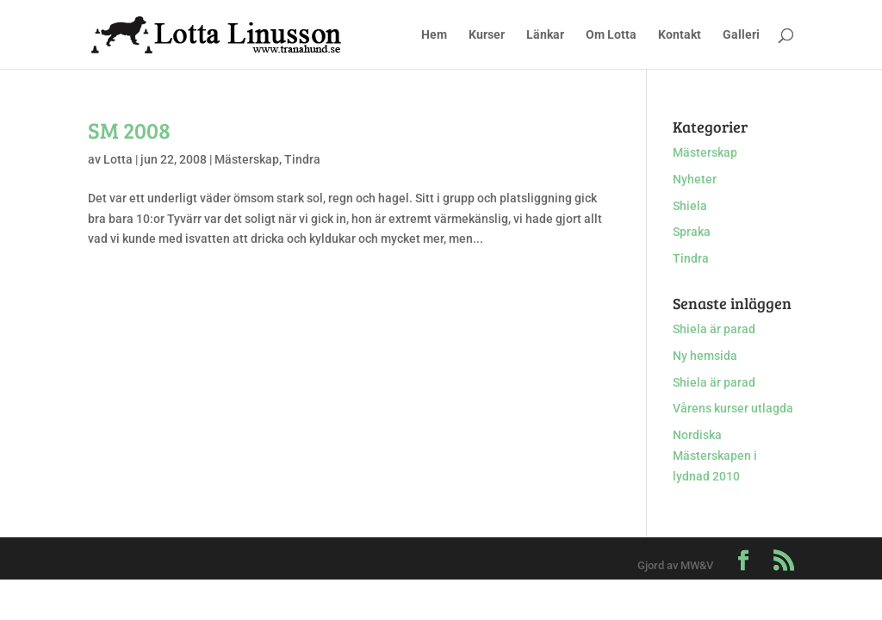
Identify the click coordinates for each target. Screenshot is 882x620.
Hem (434, 34)
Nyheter (695, 179)
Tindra (302, 159)
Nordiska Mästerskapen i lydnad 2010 (715, 455)
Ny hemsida (705, 356)
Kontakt (679, 34)
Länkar (545, 34)
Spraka (692, 232)
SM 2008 (129, 130)
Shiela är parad (714, 329)
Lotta (118, 159)
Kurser (487, 34)
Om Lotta (611, 34)
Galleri (741, 34)
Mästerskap (246, 159)
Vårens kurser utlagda (733, 408)
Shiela (690, 206)
